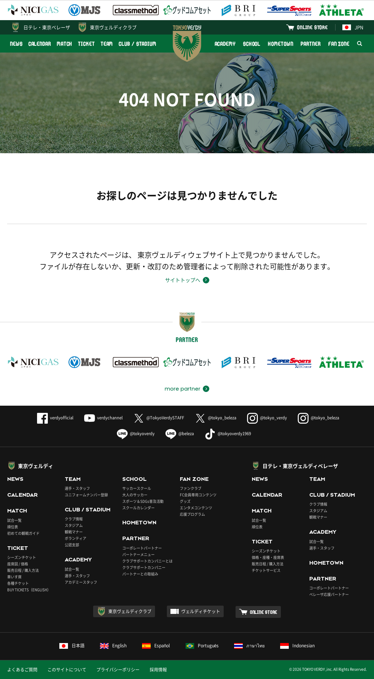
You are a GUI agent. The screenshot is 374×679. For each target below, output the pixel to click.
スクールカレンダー (138, 507)
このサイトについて (66, 669)
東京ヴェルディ (35, 465)
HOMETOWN (280, 43)
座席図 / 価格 (17, 563)
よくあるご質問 (22, 669)
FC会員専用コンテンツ (198, 494)
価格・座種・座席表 (268, 557)
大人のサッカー (134, 494)
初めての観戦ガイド (23, 533)
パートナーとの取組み (140, 574)
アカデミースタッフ (81, 582)
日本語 (72, 645)
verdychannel (103, 418)
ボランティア (75, 538)
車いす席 (14, 576)
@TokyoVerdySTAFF (158, 418)
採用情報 (158, 669)
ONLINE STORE (312, 27)
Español (156, 645)
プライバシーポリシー (118, 669)
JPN (352, 27)
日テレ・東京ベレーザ (46, 27)
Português (202, 645)
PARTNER (310, 43)
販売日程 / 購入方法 (23, 570)
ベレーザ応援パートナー (329, 594)
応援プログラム (192, 514)
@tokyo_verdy (267, 418)
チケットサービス (266, 570)
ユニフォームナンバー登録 (86, 494)
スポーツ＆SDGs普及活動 (143, 501)
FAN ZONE (339, 43)
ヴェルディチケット (200, 611)
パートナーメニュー (138, 554)
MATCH (65, 43)
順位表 (12, 526)
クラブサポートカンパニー (143, 567)
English (113, 645)
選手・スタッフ (77, 488)
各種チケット (18, 583)
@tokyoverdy (136, 433)
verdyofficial (55, 418)
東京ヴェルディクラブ (113, 27)
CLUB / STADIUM (137, 43)
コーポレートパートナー (142, 548)
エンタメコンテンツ (196, 507)
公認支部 (72, 544)
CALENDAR (39, 43)
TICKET (86, 43)
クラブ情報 (74, 518)
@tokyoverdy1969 (228, 433)
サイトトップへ (182, 279)
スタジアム (74, 525)
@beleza (179, 433)
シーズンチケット (21, 557)
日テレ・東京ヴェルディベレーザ (300, 465)
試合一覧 (14, 520)
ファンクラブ (190, 488)
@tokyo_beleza (215, 418)
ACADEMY (225, 43)
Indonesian (297, 645)
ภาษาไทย (249, 645)
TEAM (107, 43)
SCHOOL (251, 43)
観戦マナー (74, 531)
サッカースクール (136, 488)
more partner (182, 388)
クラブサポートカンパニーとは (147, 561)
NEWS (16, 43)
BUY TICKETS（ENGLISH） (29, 589)
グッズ (185, 501)
